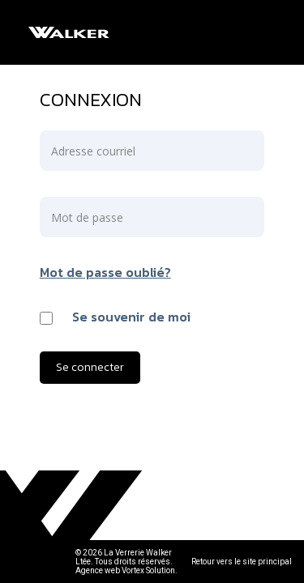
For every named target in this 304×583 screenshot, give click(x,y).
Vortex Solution (148, 570)
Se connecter (90, 367)
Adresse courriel (93, 151)
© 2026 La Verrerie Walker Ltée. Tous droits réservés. (124, 557)
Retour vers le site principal (241, 561)
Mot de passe (87, 217)
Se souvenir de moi (131, 316)
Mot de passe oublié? (105, 272)
